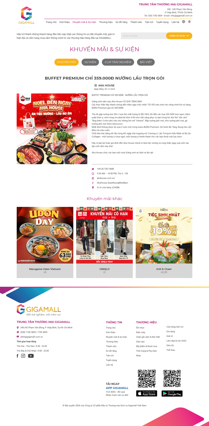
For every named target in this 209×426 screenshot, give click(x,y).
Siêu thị (170, 345)
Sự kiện (90, 62)
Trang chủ (51, 22)
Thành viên (136, 22)
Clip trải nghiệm (118, 62)
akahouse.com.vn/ (106, 178)
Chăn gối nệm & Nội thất (148, 337)
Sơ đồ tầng (121, 22)
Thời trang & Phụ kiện (146, 351)
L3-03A (115, 187)
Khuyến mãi (66, 62)
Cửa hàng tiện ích (174, 327)
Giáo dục (140, 341)
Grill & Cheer (164, 269)
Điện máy (140, 332)
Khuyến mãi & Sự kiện (84, 22)
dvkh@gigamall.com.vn (31, 337)
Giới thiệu (64, 22)
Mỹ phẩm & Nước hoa (146, 346)
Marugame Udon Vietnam (45, 269)
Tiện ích (149, 22)
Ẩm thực (140, 327)
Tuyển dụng (162, 22)
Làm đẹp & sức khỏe (176, 340)
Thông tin (114, 322)
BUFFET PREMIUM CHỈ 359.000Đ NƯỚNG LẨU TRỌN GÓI (104, 78)
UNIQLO (105, 269)
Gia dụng (170, 331)
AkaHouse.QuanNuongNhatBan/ (112, 182)
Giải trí (169, 336)
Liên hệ (175, 22)
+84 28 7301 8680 (105, 169)
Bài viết (146, 62)
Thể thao (170, 350)
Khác (138, 355)
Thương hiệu (106, 22)
